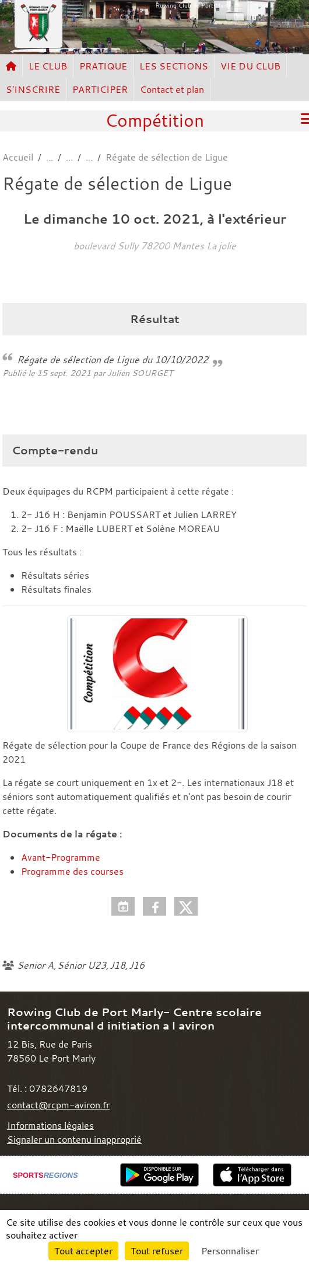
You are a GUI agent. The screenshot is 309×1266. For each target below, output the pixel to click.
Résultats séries (55, 575)
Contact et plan (172, 89)
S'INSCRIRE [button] (33, 89)
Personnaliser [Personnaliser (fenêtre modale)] (230, 1250)
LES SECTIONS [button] (173, 66)
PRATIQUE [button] (103, 66)
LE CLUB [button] (48, 66)
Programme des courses (72, 871)
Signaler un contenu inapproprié (74, 1139)
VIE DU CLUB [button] (250, 66)
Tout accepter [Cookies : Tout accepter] (83, 1250)
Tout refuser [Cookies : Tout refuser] (157, 1250)
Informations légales (50, 1125)
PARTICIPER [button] (100, 89)
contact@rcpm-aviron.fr (58, 1104)
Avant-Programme (60, 857)
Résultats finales (56, 589)
